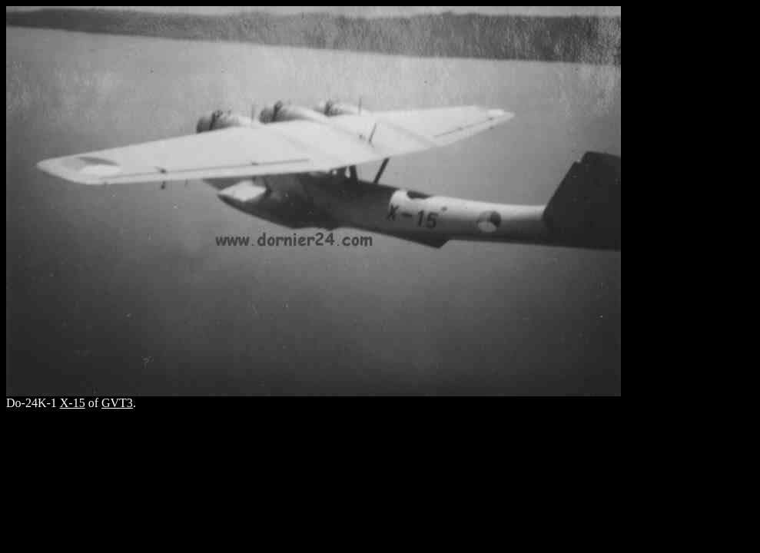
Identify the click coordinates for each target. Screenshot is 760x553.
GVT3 (117, 402)
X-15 (72, 402)
